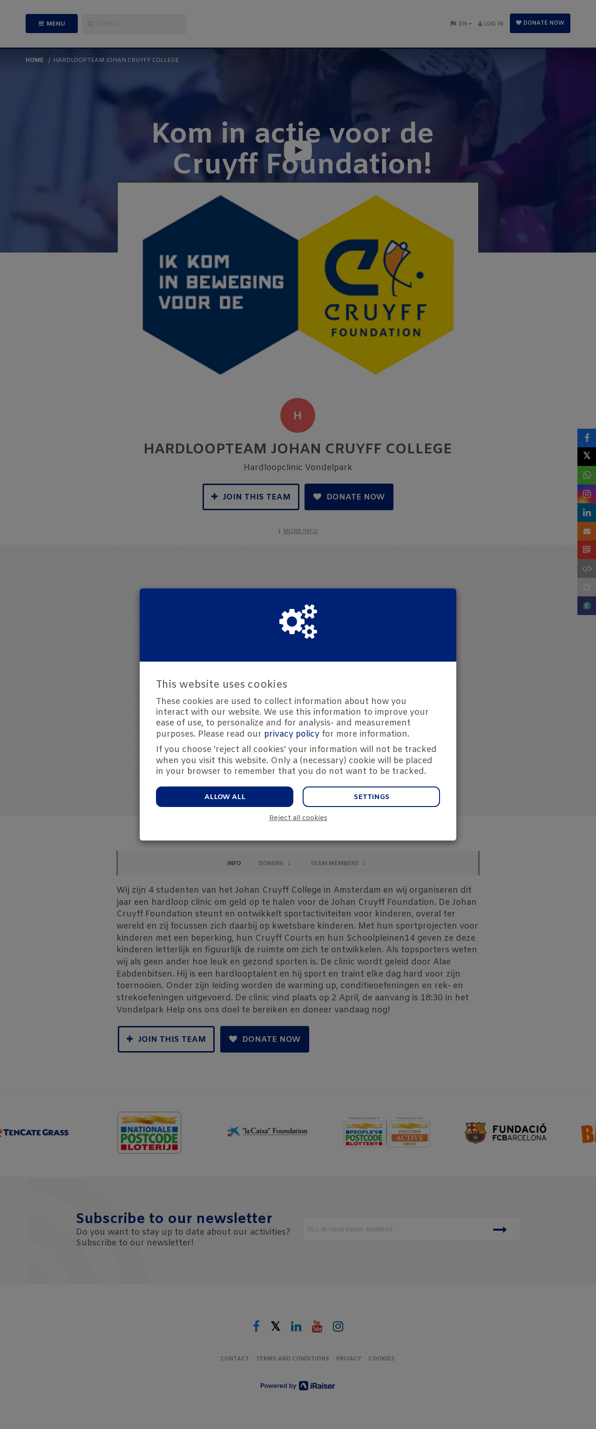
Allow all (224, 797)
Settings (371, 797)
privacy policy (291, 734)
